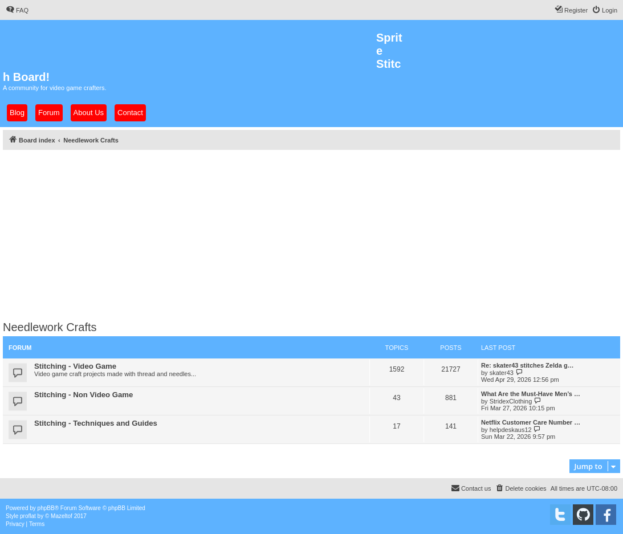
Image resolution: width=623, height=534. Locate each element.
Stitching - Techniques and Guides (95, 423)
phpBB (46, 508)
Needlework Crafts (50, 327)
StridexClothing (511, 401)
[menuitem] (17, 10)
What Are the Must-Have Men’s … (530, 393)
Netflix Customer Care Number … (530, 422)
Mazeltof (61, 516)
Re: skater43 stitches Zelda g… (527, 365)
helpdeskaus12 (511, 429)
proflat (28, 516)
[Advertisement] (311, 232)
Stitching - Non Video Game (83, 394)
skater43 (502, 372)
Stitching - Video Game (75, 366)
